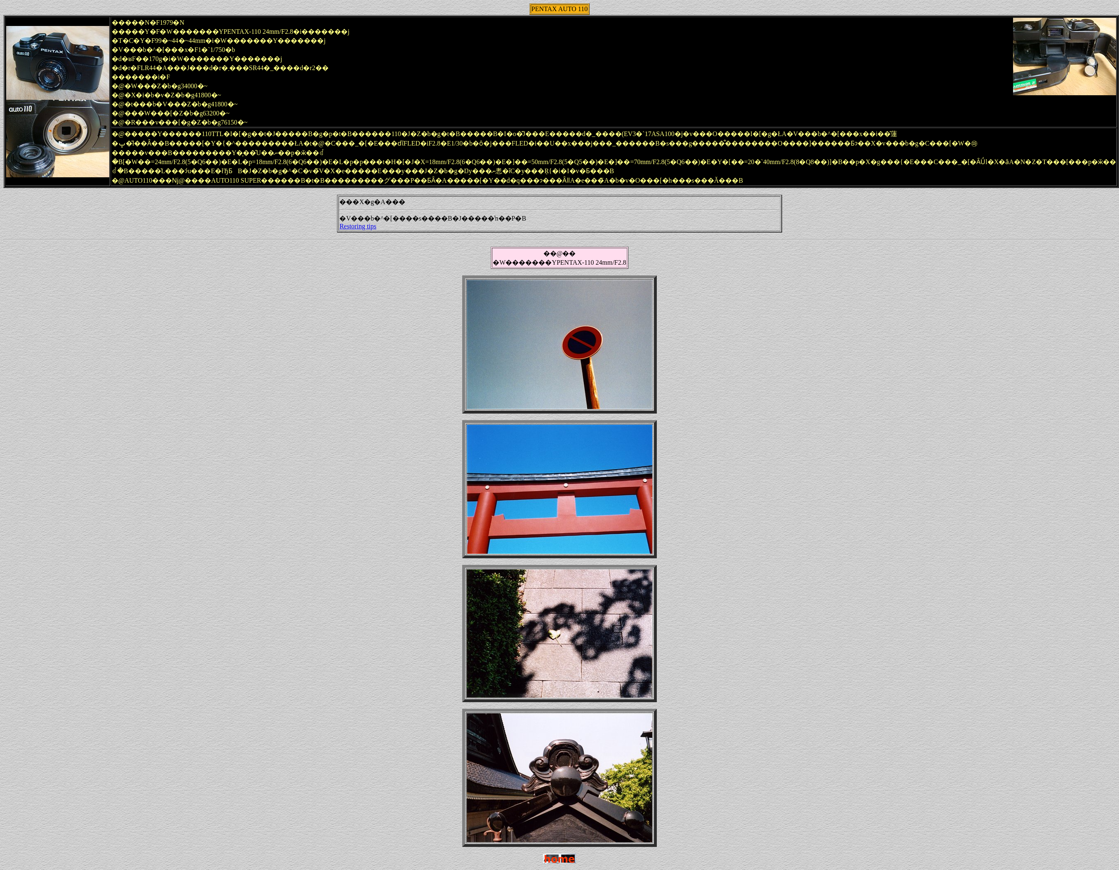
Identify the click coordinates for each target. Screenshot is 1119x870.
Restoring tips (357, 226)
